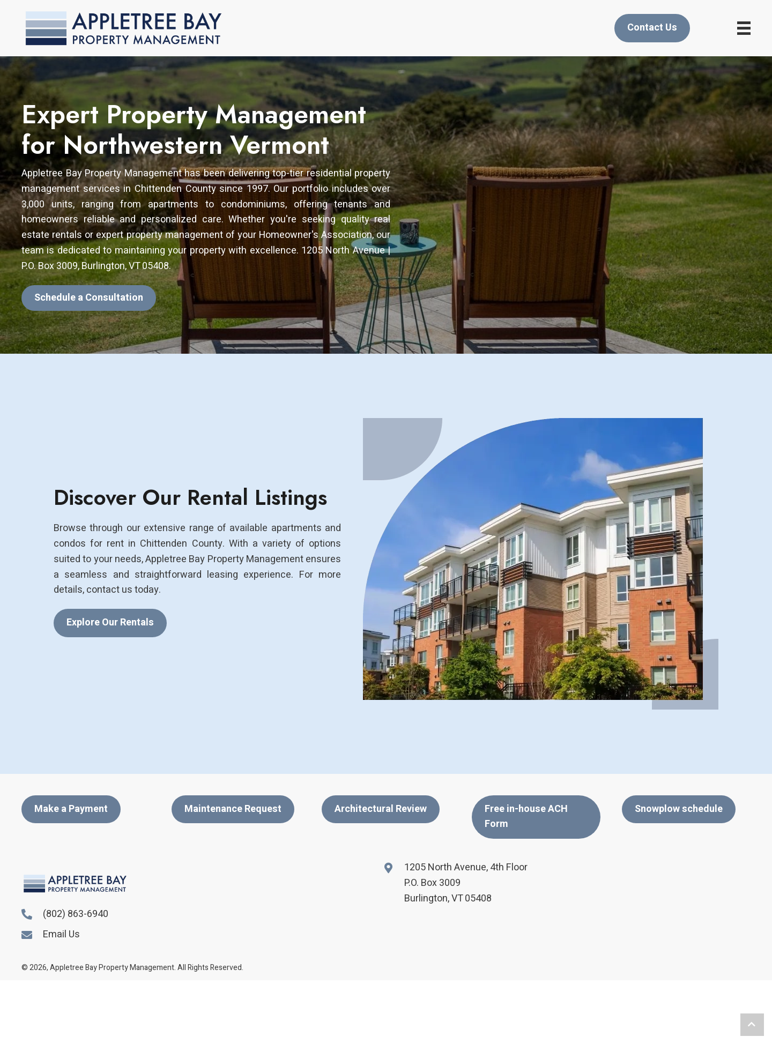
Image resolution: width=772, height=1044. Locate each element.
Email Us (61, 934)
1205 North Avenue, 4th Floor (466, 867)
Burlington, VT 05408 (448, 898)
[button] (88, 298)
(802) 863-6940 (75, 914)
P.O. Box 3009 (432, 883)
